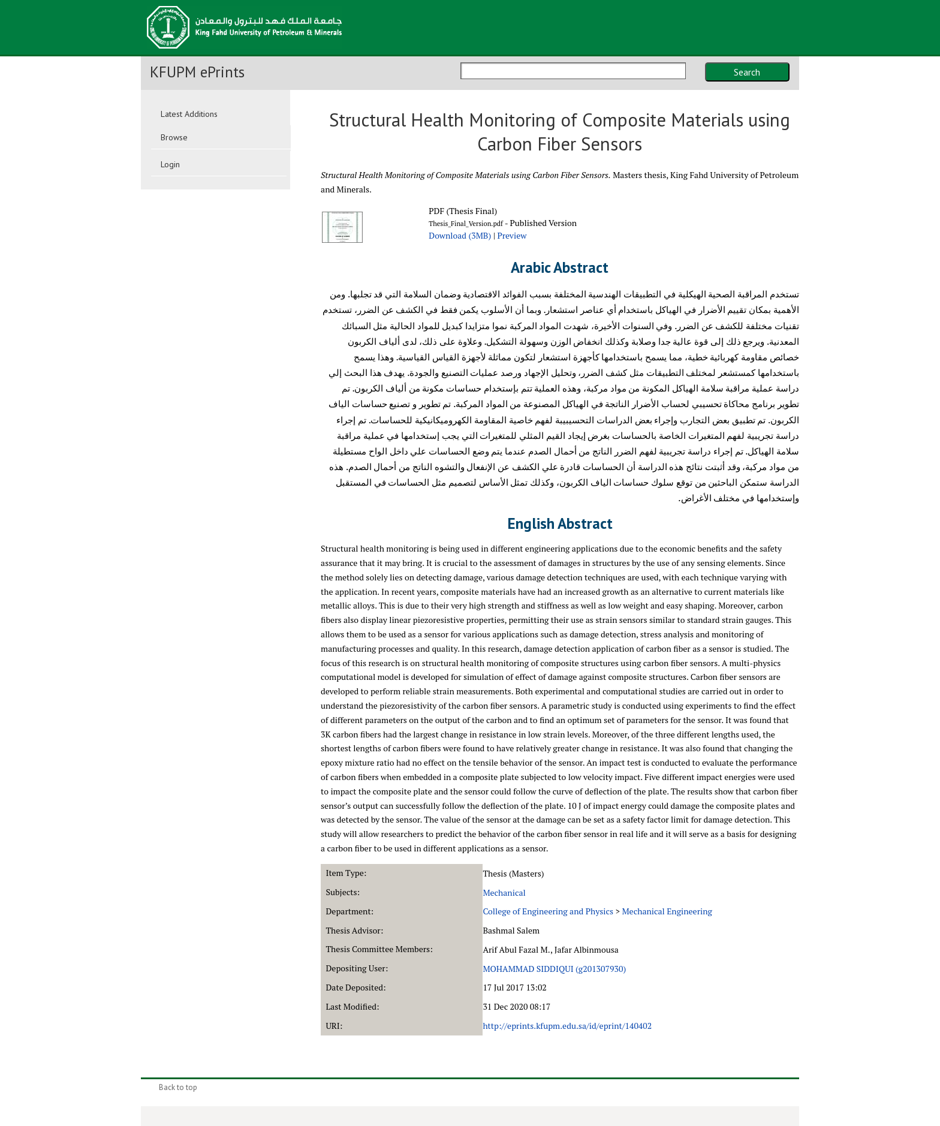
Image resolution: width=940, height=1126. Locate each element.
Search (747, 72)
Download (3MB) (460, 235)
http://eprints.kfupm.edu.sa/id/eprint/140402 (567, 1025)
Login (170, 164)
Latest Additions (189, 114)
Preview (511, 235)
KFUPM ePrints (197, 72)
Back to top (178, 1087)
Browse (174, 137)
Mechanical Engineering (667, 911)
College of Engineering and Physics (548, 911)
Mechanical (504, 892)
